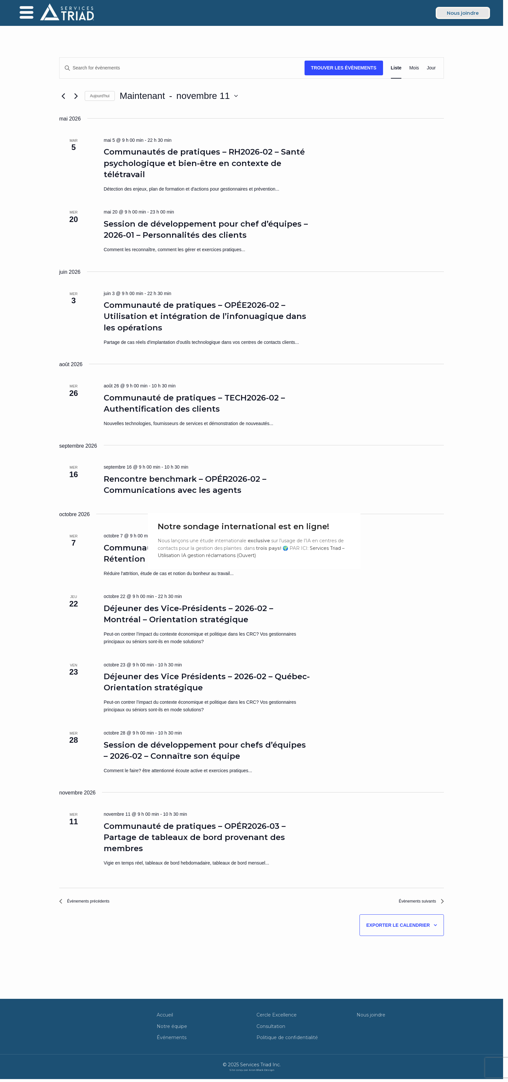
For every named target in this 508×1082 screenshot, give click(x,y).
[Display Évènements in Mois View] (414, 68)
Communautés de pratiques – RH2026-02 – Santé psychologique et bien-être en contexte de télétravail (204, 163)
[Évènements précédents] (63, 96)
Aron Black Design (261, 1073)
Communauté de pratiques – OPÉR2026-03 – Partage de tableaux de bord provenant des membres (195, 837)
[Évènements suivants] (76, 96)
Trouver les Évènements (344, 67)
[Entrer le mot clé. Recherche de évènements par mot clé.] (182, 68)
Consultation (270, 1029)
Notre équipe (172, 1029)
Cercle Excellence (276, 1018)
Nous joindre (371, 1018)
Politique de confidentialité (287, 1041)
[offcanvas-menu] (26, 13)
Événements (171, 1041)
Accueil (165, 1018)
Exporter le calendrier (398, 928)
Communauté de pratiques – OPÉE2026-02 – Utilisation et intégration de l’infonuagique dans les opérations (205, 316)
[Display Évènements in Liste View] (396, 68)
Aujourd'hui (100, 96)
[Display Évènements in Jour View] (431, 68)
